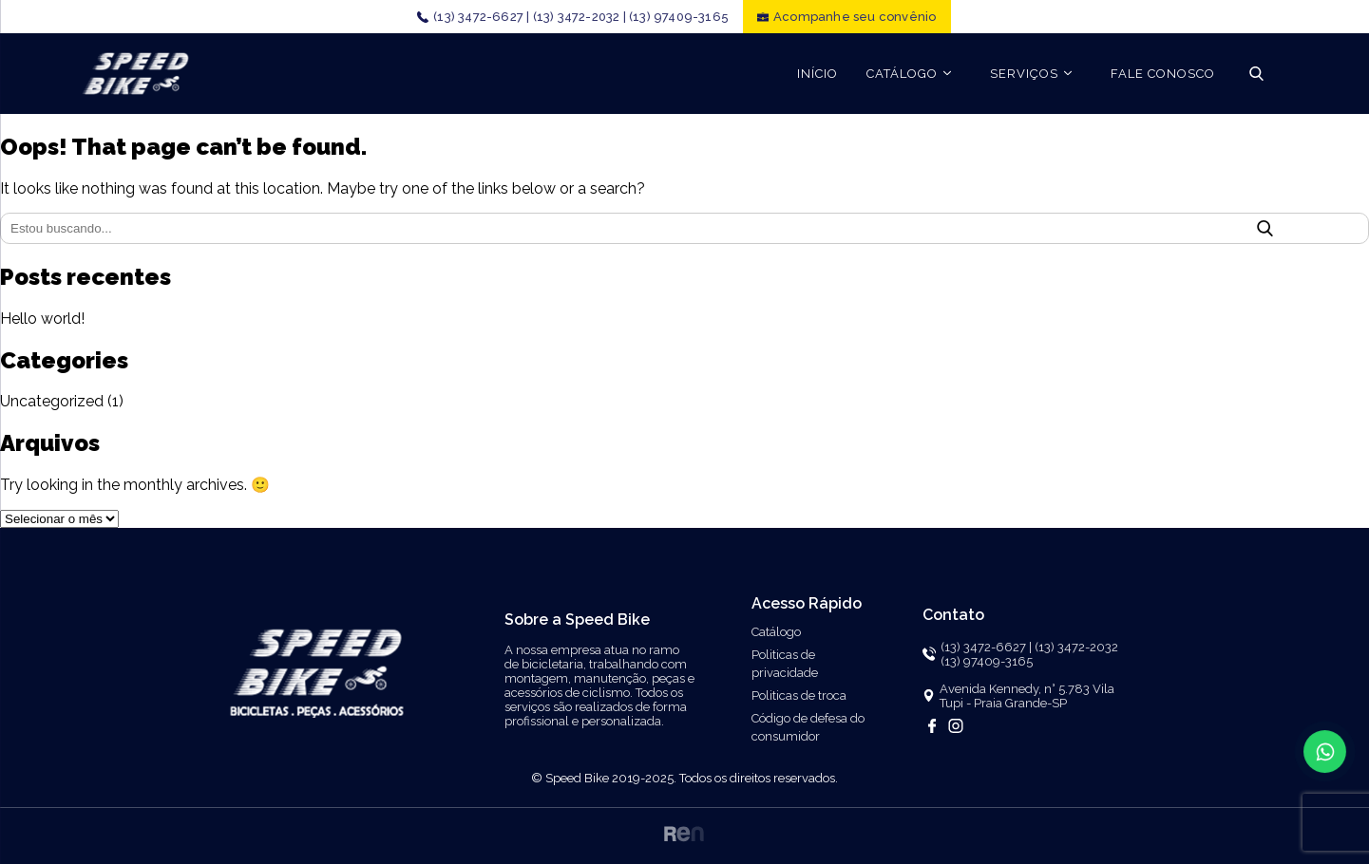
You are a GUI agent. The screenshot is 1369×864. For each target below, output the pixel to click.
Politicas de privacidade (784, 664)
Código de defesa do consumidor (808, 727)
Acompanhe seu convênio (854, 16)
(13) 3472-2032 (1076, 647)
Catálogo (776, 632)
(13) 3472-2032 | (579, 16)
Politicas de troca (798, 695)
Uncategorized (52, 401)
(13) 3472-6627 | (481, 16)
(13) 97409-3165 (679, 16)
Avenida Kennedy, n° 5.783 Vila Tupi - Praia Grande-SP (1027, 696)
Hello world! (42, 319)
